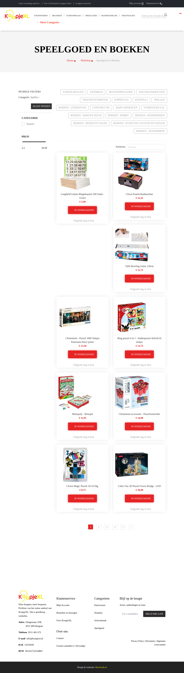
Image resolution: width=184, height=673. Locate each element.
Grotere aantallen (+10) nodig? (70, 646)
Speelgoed (99, 628)
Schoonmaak (100, 620)
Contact (60, 638)
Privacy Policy (137, 641)
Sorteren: (121, 146)
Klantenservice (154, 3)
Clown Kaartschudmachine (139, 194)
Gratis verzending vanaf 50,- (29, 3)
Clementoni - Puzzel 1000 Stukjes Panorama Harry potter (83, 340)
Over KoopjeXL (64, 620)
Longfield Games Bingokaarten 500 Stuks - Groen (82, 196)
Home (70, 60)
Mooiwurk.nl (101, 667)
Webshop (86, 60)
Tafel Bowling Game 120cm (139, 266)
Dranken (98, 613)
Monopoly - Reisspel (82, 414)
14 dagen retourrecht (83, 3)
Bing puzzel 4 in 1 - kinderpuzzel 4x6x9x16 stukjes (139, 340)
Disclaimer (150, 641)
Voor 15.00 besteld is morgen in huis (57, 3)
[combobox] (153, 16)
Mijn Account (62, 605)
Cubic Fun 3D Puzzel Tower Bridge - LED (139, 486)
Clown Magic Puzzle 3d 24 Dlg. (82, 486)
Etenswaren (99, 605)
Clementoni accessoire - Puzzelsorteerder (139, 414)
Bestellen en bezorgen (66, 613)
